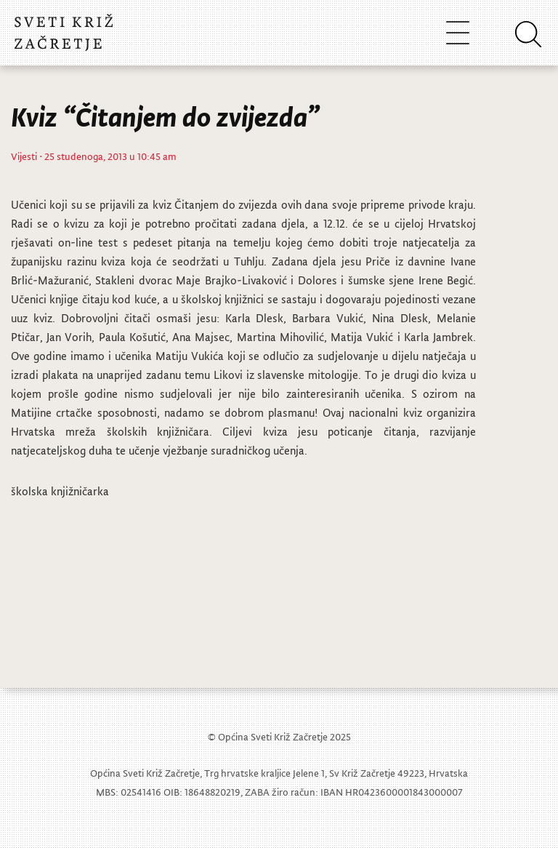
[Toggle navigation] (458, 32)
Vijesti (24, 156)
